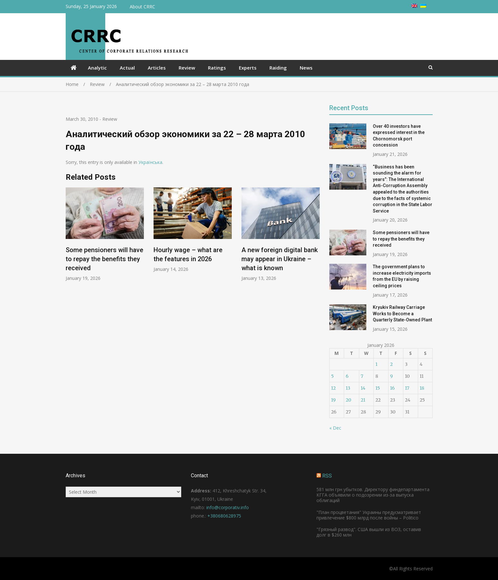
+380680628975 (224, 516)
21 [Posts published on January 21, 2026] (363, 400)
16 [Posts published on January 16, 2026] (392, 388)
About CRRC (142, 7)
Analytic (97, 67)
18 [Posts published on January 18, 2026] (422, 388)
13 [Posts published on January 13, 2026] (348, 388)
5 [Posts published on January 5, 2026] (332, 376)
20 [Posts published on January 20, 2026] (348, 400)
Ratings (217, 67)
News (306, 67)
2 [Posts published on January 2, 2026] (391, 364)
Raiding (278, 67)
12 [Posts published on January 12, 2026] (333, 388)
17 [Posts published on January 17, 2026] (407, 388)
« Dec (335, 428)
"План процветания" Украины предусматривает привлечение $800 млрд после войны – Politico (368, 515)
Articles (157, 67)
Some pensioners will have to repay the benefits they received (104, 259)
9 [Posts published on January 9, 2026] (391, 376)
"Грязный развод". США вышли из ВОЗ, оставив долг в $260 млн (368, 532)
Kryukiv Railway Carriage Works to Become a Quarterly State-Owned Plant (402, 313)
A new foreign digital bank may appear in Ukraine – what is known (279, 259)
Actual (127, 67)
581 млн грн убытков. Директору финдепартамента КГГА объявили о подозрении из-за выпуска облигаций (372, 494)
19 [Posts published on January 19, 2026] (333, 400)
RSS (327, 476)
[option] (105, 234)
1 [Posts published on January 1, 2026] (376, 364)
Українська (150, 162)
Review (187, 67)
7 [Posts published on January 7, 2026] (362, 376)
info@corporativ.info (227, 507)
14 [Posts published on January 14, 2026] (363, 388)
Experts (248, 67)
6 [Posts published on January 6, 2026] (347, 376)
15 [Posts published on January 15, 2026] (377, 388)
